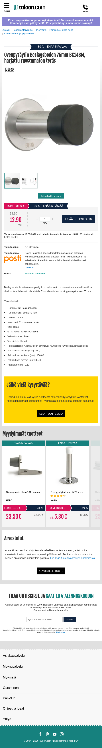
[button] (90, 122)
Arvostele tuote (51, 571)
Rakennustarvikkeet (23, 30)
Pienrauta (41, 30)
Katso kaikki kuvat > (50, 196)
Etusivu (6, 30)
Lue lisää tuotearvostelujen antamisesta (72, 558)
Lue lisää (29, 267)
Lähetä (69, 619)
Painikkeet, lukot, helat (61, 30)
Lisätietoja (60, 632)
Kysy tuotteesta (51, 413)
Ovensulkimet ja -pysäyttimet (19, 33)
